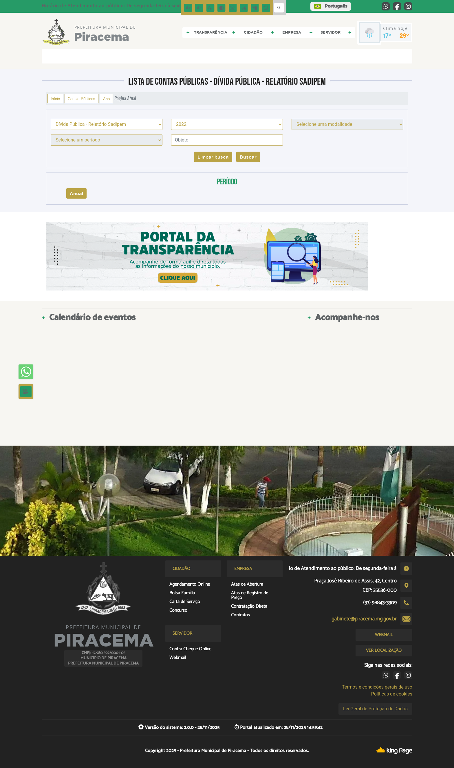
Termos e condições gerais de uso (377, 687)
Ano (106, 98)
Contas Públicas (81, 98)
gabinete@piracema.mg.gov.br (364, 619)
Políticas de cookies (391, 694)
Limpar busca (213, 156)
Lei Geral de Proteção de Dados (375, 708)
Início (55, 98)
